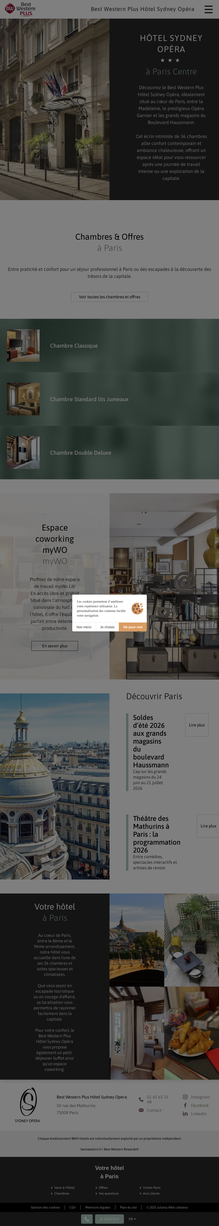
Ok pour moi (132, 627)
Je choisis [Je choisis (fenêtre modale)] (107, 627)
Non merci (83, 627)
